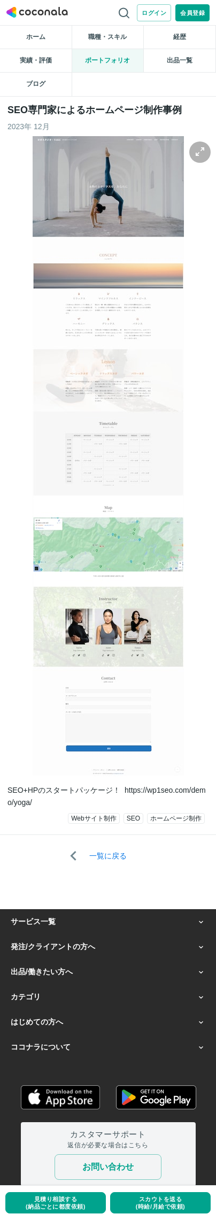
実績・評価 (36, 60)
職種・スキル (107, 37)
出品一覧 (179, 60)
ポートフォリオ (107, 60)
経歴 (179, 37)
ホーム (35, 37)
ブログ (35, 84)
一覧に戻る (108, 856)
